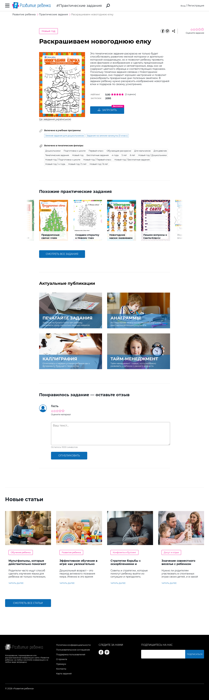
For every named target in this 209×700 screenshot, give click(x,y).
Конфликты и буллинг (124, 552)
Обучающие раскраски (119, 151)
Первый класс (96, 151)
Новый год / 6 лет (99, 164)
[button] (33, 220)
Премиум (61, 664)
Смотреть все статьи (28, 603)
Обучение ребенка (21, 552)
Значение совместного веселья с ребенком (178, 562)
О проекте (61, 659)
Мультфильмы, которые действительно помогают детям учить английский (27, 564)
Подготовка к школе (75, 151)
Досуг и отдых (171, 552)
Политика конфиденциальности (73, 645)
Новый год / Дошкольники (152, 155)
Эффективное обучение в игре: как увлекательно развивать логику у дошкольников (78, 565)
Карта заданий (64, 673)
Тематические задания (57, 155)
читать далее (16, 583)
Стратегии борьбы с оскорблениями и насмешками (126, 564)
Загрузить (107, 110)
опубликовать (69, 455)
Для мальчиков (142, 151)
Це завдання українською (55, 119)
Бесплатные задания (98, 155)
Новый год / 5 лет (77, 164)
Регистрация (196, 5)
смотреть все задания (62, 254)
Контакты (61, 669)
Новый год (48, 31)
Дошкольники (53, 151)
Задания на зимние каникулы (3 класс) (107, 135)
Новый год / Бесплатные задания (132, 159)
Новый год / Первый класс (97, 159)
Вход (182, 5)
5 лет (124, 155)
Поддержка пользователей (70, 654)
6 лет (132, 155)
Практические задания (80, 5)
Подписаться (196, 654)
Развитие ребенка (71, 552)
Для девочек (160, 151)
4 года (115, 155)
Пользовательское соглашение (73, 649)
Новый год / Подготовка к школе (62, 159)
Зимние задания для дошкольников (64, 135)
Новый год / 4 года (55, 164)
